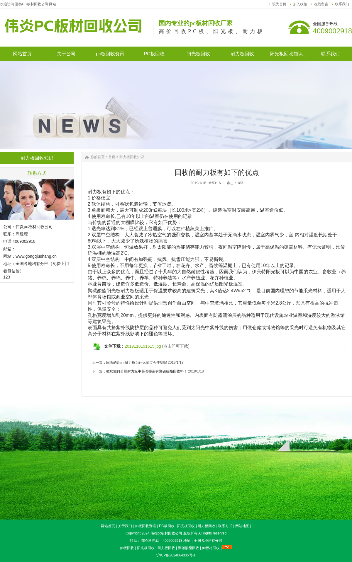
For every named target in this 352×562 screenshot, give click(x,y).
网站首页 (108, 526)
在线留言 (321, 4)
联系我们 (342, 4)
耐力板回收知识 (131, 157)
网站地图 (242, 526)
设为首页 (279, 4)
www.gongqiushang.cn (36, 256)
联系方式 (225, 526)
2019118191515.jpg (143, 346)
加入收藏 (300, 4)
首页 (111, 157)
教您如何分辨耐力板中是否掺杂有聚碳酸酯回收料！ (146, 371)
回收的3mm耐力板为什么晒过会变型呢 (136, 363)
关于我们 (125, 526)
